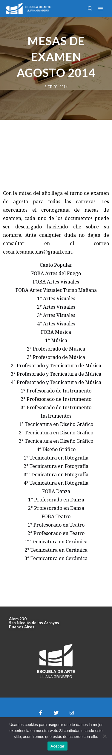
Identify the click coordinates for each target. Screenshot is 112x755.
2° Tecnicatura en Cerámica (56, 550)
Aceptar (57, 746)
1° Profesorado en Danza (56, 499)
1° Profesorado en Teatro (56, 524)
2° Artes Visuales (56, 307)
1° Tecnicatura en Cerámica (56, 541)
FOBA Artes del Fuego (56, 273)
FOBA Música (56, 332)
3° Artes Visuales (56, 315)
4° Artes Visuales (56, 323)
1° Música (56, 340)
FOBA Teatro (56, 516)
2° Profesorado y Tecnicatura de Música (56, 365)
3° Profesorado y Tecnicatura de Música (56, 374)
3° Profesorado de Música (56, 357)
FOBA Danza (56, 491)
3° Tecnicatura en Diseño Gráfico (56, 441)
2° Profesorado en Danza (56, 508)
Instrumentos (56, 416)
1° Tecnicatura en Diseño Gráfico (56, 424)
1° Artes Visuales (56, 298)
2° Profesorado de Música (56, 348)
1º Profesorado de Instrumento (56, 390)
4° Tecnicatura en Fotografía (56, 483)
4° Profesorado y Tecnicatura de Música (56, 382)
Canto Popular (56, 265)
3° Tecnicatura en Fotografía (56, 474)
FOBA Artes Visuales (56, 281)
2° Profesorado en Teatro (56, 533)
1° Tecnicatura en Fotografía (56, 457)
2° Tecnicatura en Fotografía (56, 466)
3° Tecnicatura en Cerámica (56, 558)
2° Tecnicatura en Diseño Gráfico (56, 432)
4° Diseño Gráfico (56, 449)
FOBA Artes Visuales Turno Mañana (56, 290)
